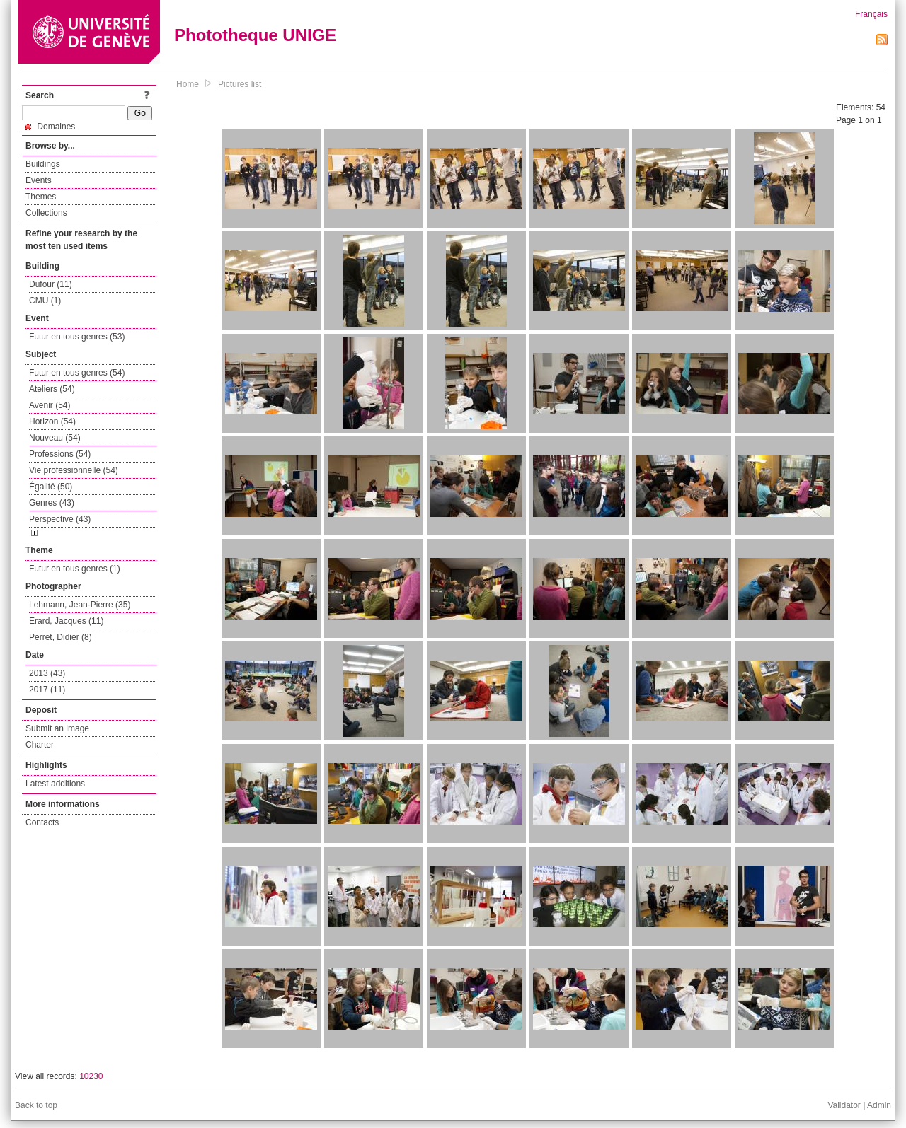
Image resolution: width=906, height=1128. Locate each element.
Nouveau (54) (55, 438)
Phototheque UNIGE (255, 35)
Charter (39, 745)
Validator (843, 1105)
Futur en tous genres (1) (74, 569)
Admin (879, 1105)
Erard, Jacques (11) (66, 621)
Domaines (50, 127)
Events (38, 180)
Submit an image (57, 728)
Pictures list (239, 84)
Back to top (36, 1105)
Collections (46, 213)
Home (187, 84)
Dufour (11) (50, 284)
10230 (91, 1076)
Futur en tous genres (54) (77, 373)
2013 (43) (47, 673)
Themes (40, 197)
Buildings (42, 164)
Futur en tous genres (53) (77, 337)
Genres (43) (51, 503)
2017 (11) (47, 689)
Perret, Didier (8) (60, 637)
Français (871, 14)
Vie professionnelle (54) (73, 470)
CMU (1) (45, 301)
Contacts (42, 822)
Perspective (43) (60, 519)
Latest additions (55, 784)
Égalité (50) (50, 487)
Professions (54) (60, 454)
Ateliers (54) (52, 389)
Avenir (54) (49, 405)
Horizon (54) (52, 421)
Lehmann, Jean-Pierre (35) (79, 605)
